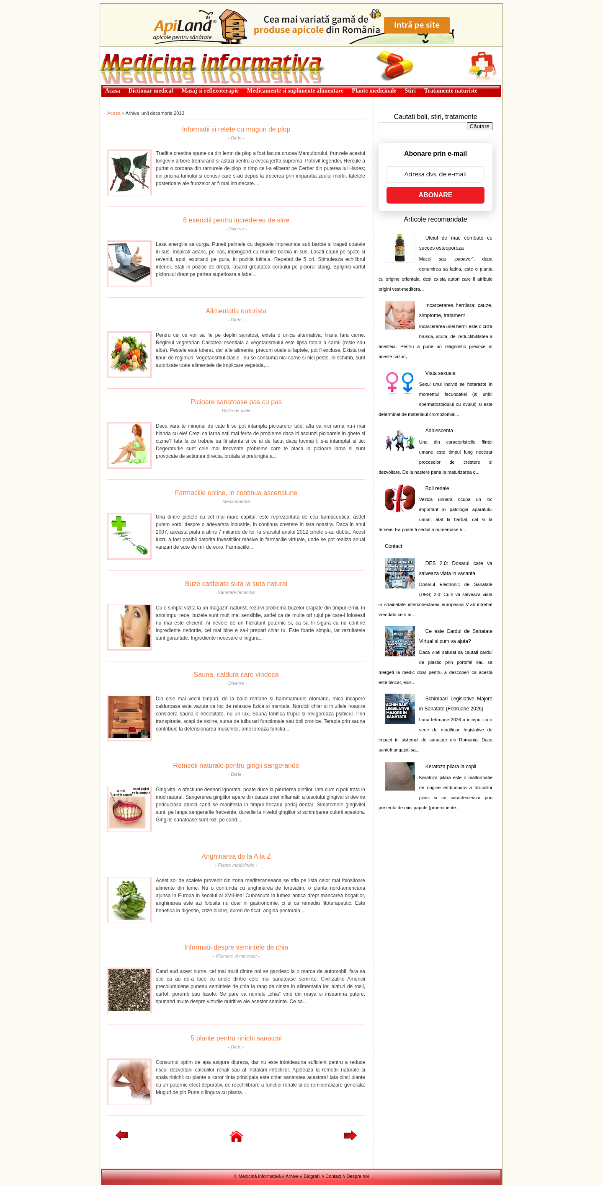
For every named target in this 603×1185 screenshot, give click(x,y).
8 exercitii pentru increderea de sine (236, 220)
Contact (393, 546)
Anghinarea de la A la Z (236, 856)
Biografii (312, 1176)
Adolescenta (439, 431)
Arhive (292, 1176)
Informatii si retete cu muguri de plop (236, 129)
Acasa (114, 113)
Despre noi (358, 1176)
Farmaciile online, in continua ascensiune (236, 492)
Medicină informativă (122, 49)
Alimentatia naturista (236, 311)
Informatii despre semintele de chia (236, 947)
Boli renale (437, 488)
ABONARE (436, 195)
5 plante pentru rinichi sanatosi (236, 1038)
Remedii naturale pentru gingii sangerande (236, 765)
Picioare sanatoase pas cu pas (236, 401)
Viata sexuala (440, 373)
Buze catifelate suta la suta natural (236, 583)
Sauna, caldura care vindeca (236, 674)
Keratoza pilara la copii (450, 766)
